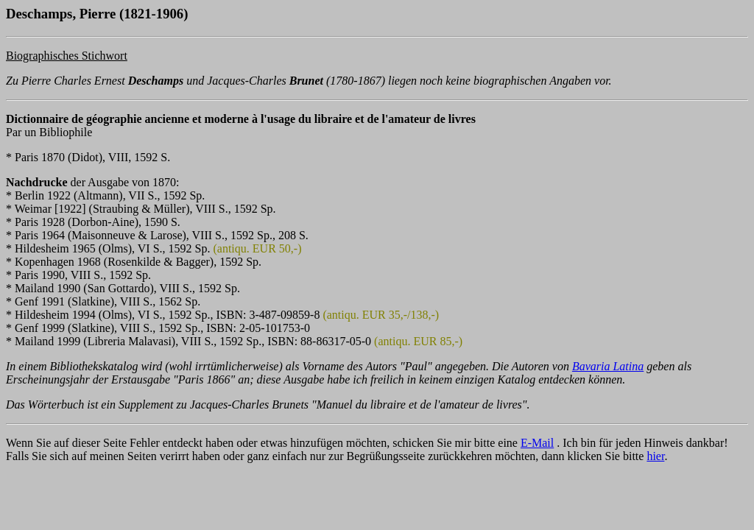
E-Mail (537, 443)
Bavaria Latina (608, 366)
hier (655, 456)
